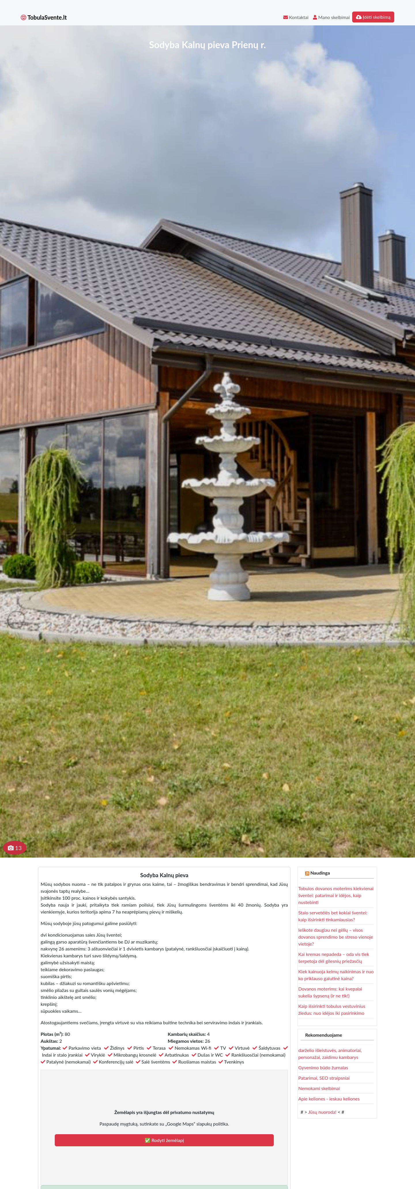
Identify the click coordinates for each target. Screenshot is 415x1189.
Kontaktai (295, 17)
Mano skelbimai (331, 17)
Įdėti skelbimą (373, 17)
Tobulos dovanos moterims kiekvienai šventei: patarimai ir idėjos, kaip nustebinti (335, 895)
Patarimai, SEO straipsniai (324, 1078)
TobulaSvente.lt (44, 17)
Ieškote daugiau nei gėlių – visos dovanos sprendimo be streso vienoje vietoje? (335, 936)
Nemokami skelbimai (319, 1088)
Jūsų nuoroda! (322, 1112)
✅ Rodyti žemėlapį (164, 1140)
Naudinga (320, 872)
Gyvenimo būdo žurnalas (323, 1067)
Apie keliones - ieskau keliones (329, 1098)
